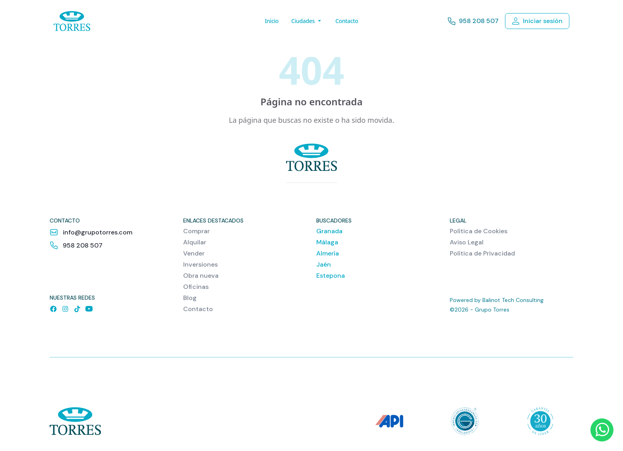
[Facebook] (53, 308)
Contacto (346, 21)
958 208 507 (473, 21)
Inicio (272, 21)
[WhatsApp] (601, 429)
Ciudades (307, 21)
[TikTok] (77, 308)
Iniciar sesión (537, 21)
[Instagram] (65, 308)
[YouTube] (89, 308)
